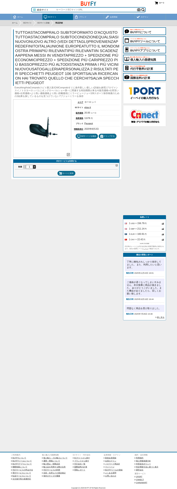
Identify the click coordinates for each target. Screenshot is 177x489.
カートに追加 (66, 173)
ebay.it (87, 107)
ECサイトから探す (82, 458)
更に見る (160, 317)
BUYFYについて (19, 458)
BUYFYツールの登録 (114, 470)
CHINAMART (141, 483)
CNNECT (140, 480)
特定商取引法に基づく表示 (147, 467)
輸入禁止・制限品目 (51, 464)
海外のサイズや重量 (51, 476)
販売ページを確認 (86, 136)
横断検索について (19, 467)
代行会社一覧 (79, 464)
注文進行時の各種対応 (21, 479)
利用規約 (139, 458)
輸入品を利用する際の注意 (54, 467)
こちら (146, 249)
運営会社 (139, 470)
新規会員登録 (110, 458)
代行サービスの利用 (51, 470)
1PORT (139, 477)
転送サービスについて (21, 476)
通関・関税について (51, 461)
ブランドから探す (81, 461)
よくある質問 (110, 473)
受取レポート (79, 470)
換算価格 (79, 118)
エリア (80, 102)
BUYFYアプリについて (22, 464)
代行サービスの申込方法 (22, 470)
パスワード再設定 (112, 464)
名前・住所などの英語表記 (54, 473)
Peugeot (88, 123)
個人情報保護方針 (143, 461)
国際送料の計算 (80, 467)
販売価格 (79, 113)
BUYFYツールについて (22, 461)
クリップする (107, 136)
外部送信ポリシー (143, 464)
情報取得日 (78, 129)
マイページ (109, 467)
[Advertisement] (144, 171)
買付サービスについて (21, 473)
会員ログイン (110, 461)
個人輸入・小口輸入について (55, 458)
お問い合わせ (110, 476)
